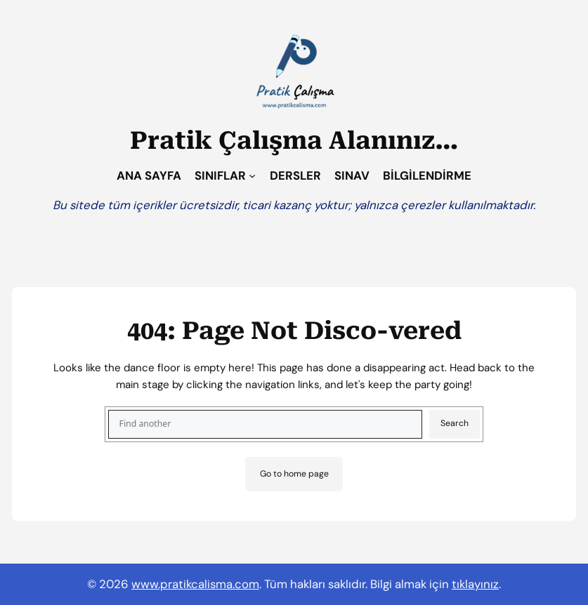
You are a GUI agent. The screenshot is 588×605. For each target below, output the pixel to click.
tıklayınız (475, 584)
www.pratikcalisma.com (195, 584)
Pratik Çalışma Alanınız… (294, 140)
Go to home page (294, 473)
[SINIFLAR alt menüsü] (252, 175)
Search (454, 423)
